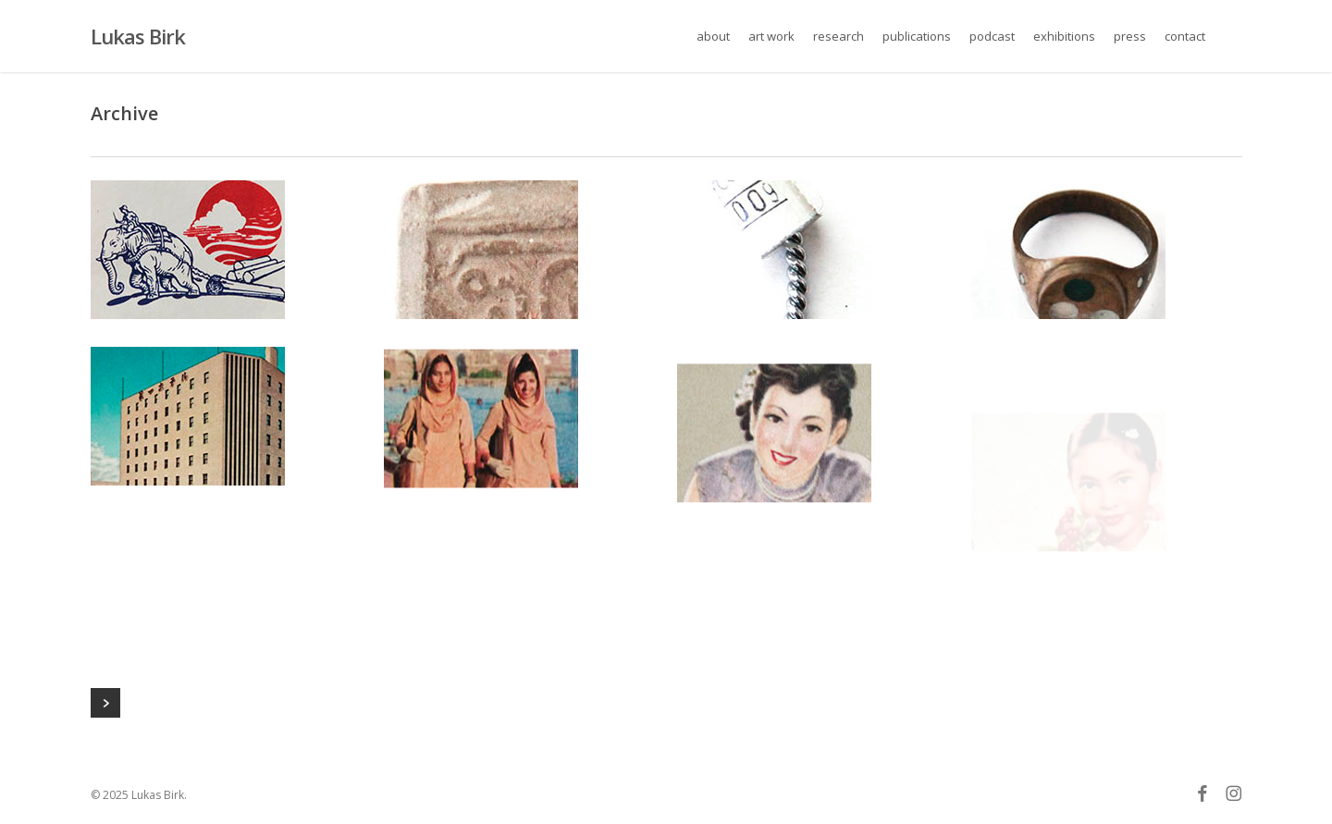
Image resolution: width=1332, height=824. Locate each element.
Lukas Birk (138, 36)
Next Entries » (105, 703)
